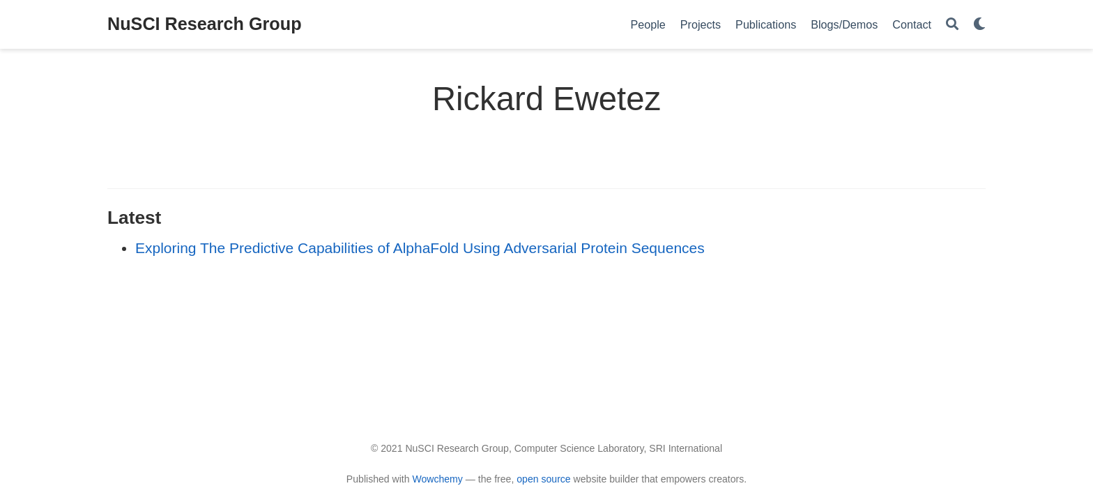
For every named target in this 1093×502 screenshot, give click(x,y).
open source (543, 479)
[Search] (952, 25)
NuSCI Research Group (204, 23)
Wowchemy (437, 479)
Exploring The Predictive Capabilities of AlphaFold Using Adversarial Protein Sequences (420, 248)
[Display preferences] (979, 25)
